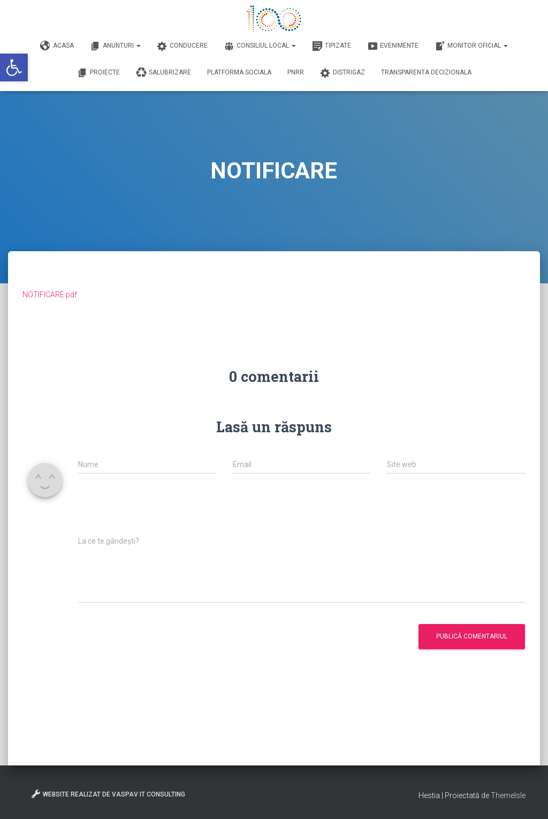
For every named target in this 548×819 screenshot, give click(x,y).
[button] (14, 67)
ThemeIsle (508, 795)
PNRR (295, 72)
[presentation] (159, 510)
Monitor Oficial (471, 46)
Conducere (182, 46)
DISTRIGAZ (342, 72)
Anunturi (115, 46)
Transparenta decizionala (426, 72)
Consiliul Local (260, 46)
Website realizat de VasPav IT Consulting (108, 793)
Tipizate (331, 46)
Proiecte (98, 72)
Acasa (57, 46)
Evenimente (392, 46)
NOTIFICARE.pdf (49, 294)
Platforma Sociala (239, 72)
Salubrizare (163, 72)
